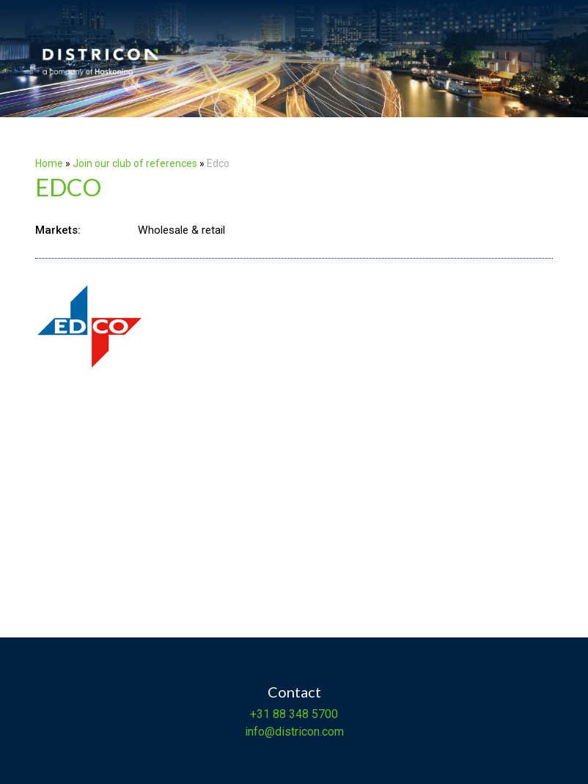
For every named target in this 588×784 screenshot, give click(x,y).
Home (49, 163)
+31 (260, 714)
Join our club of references (135, 163)
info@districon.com (294, 732)
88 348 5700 (304, 714)
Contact (294, 691)
